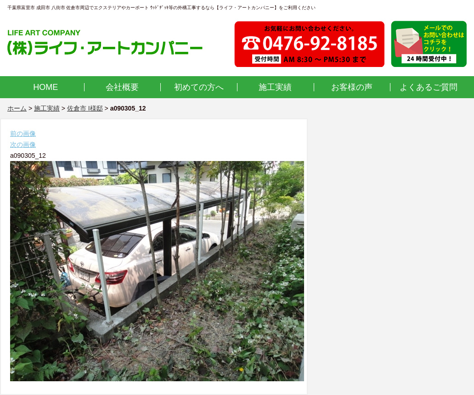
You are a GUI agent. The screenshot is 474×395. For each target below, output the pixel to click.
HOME (45, 87)
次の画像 (23, 144)
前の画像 (23, 133)
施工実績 (275, 87)
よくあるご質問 (428, 87)
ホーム (17, 108)
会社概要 (122, 87)
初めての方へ (199, 87)
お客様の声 (351, 87)
